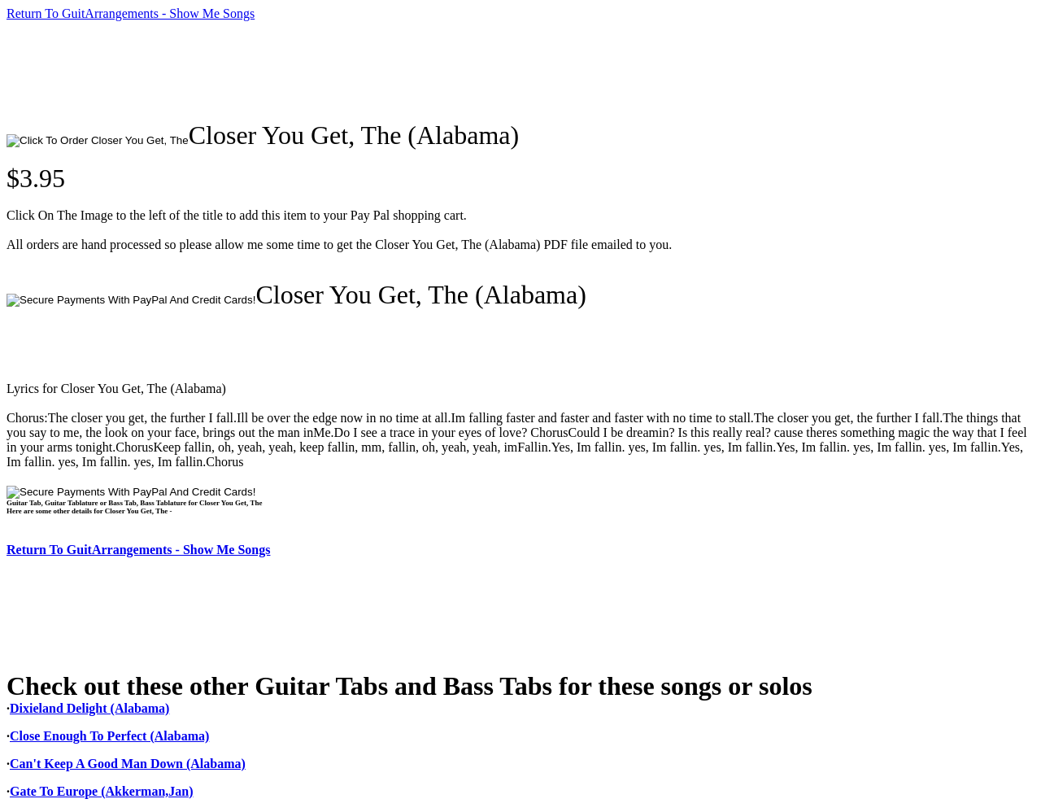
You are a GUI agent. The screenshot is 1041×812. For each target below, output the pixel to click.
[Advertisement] (303, 70)
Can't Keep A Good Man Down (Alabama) (128, 764)
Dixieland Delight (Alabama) (89, 708)
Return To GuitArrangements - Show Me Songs (131, 13)
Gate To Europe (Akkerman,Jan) (102, 791)
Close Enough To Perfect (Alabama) (109, 736)
